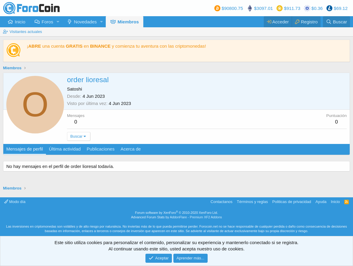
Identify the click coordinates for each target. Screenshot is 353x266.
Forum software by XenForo (176, 212)
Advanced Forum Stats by (176, 217)
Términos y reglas (252, 201)
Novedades (85, 21)
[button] (58, 21)
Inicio (20, 21)
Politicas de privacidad (291, 201)
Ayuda (321, 201)
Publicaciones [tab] (101, 148)
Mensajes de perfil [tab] (24, 148)
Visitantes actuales (26, 31)
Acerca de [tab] (130, 148)
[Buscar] (336, 21)
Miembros (128, 21)
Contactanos (222, 201)
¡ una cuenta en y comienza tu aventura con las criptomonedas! (116, 46)
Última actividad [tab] (65, 148)
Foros (47, 21)
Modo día (15, 201)
